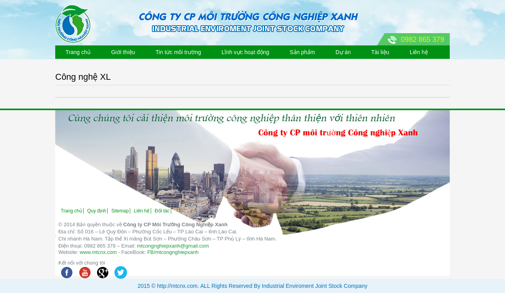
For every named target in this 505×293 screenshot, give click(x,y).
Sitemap (120, 211)
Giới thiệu (123, 52)
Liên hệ (419, 52)
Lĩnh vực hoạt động (245, 52)
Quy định (96, 211)
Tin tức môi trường (178, 52)
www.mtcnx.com (98, 252)
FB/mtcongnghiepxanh (172, 252)
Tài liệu (380, 52)
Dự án (343, 52)
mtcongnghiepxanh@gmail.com (173, 246)
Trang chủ (78, 52)
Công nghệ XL (82, 77)
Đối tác (162, 211)
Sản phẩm (302, 52)
